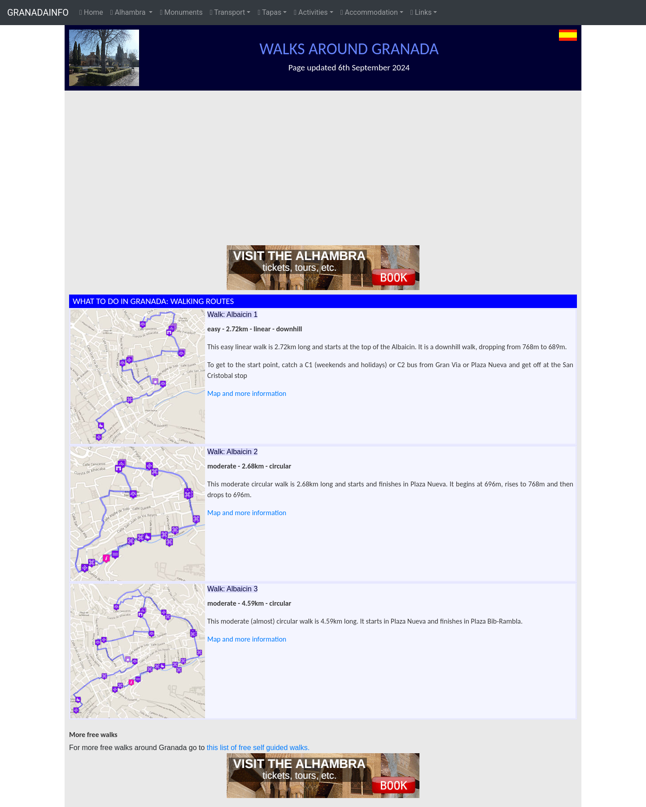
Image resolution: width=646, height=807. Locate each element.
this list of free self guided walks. (258, 747)
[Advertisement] (327, 158)
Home (91, 12)
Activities (310, 12)
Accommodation (369, 12)
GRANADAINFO (38, 12)
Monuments (181, 12)
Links (421, 12)
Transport (227, 12)
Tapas (269, 12)
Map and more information (246, 393)
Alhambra (128, 12)
